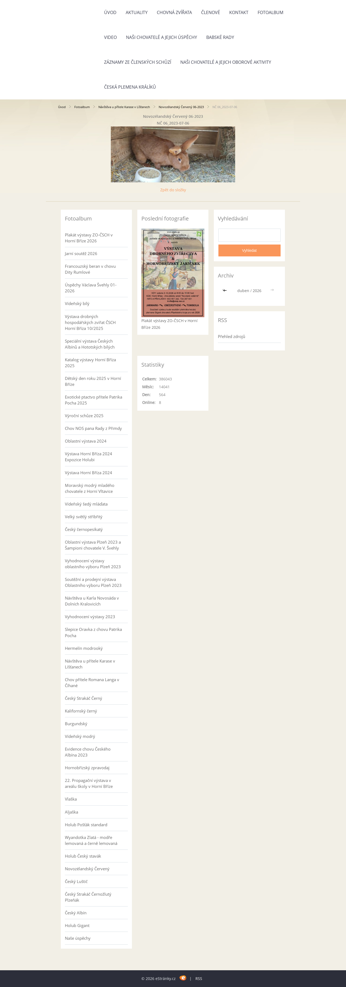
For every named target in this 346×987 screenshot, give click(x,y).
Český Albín (75, 912)
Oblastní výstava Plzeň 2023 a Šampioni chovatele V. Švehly (93, 545)
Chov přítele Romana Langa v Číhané (92, 682)
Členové (210, 12)
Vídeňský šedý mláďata (86, 504)
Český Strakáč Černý (83, 698)
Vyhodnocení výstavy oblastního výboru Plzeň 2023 (93, 563)
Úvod (110, 12)
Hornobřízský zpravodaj (87, 767)
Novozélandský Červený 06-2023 (181, 107)
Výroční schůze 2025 (84, 415)
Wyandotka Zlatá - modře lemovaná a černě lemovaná (91, 840)
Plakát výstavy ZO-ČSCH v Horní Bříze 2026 (89, 237)
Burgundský (76, 723)
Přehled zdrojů (231, 336)
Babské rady (220, 37)
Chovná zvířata (174, 12)
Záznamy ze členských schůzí (137, 62)
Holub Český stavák (83, 856)
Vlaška (71, 799)
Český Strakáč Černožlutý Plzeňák (88, 897)
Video (110, 37)
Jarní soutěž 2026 (81, 253)
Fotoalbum (270, 12)
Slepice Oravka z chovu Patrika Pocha (93, 632)
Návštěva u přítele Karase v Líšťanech (124, 107)
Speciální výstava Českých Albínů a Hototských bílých (90, 344)
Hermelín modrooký (84, 648)
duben (243, 290)
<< (225, 290)
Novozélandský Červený (87, 868)
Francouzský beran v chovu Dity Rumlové (90, 269)
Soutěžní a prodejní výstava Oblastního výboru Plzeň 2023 (93, 582)
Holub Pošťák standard (86, 824)
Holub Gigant (77, 925)
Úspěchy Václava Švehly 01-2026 (91, 287)
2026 (257, 290)
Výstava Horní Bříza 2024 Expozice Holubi (88, 456)
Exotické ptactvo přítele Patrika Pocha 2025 (93, 400)
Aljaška (71, 812)
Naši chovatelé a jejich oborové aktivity (225, 62)
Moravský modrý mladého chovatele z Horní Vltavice (89, 488)
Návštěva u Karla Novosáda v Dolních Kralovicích (92, 601)
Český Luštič (76, 881)
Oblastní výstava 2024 (86, 441)
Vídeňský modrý (80, 736)
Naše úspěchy (78, 938)
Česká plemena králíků (130, 87)
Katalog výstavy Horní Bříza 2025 (90, 362)
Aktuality (137, 12)
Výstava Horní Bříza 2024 (88, 472)
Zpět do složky (173, 189)
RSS (198, 978)
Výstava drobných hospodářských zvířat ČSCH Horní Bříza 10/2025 (90, 322)
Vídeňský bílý (77, 303)
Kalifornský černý (81, 711)
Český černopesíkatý (84, 529)
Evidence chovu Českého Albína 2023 (88, 752)
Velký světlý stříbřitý (83, 516)
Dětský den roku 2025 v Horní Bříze (93, 381)
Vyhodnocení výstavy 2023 (90, 616)
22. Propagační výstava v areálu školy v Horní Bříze (89, 783)
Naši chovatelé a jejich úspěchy (161, 37)
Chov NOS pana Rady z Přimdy (93, 428)
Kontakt (238, 12)
